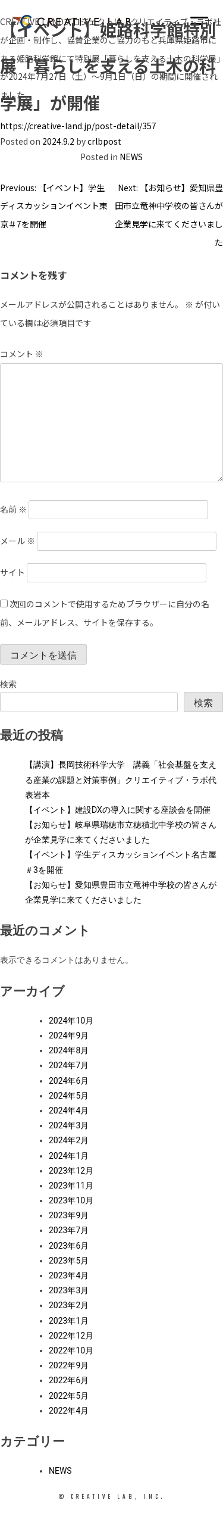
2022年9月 (69, 1365)
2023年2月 (69, 1305)
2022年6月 (69, 1380)
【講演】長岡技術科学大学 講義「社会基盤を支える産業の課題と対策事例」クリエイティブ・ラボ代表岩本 (120, 779)
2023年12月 (71, 1170)
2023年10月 (71, 1200)
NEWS (131, 157)
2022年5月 (69, 1395)
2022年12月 (71, 1335)
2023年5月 (69, 1260)
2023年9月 (69, 1215)
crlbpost (104, 141)
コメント (21, 354)
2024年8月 (69, 1050)
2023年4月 (69, 1275)
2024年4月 (69, 1110)
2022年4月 (69, 1410)
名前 (13, 509)
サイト (12, 572)
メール (17, 541)
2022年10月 (71, 1350)
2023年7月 (69, 1230)
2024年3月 (69, 1125)
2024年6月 (69, 1080)
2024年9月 (69, 1035)
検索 (8, 684)
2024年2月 (69, 1140)
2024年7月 (69, 1065)
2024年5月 (69, 1095)
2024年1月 (69, 1156)
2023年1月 (69, 1320)
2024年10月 (71, 1020)
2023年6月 (69, 1245)
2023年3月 (69, 1290)
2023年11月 (71, 1185)
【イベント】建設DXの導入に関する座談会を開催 (118, 810)
